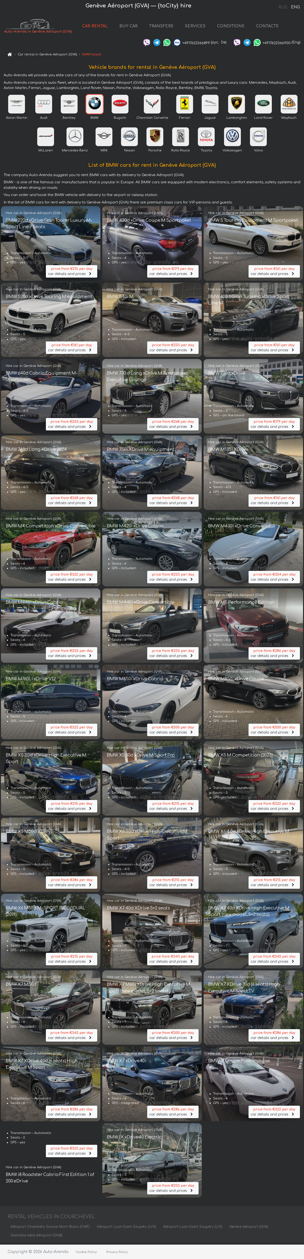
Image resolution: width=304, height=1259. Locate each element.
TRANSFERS (161, 27)
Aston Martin (16, 119)
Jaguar (210, 119)
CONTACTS (267, 27)
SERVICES (195, 27)
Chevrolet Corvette (152, 119)
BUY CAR (129, 27)
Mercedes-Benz (75, 152)
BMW (94, 119)
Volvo (258, 152)
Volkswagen (232, 152)
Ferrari (184, 119)
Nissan (129, 152)
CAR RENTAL (95, 27)
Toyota (206, 152)
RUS (283, 7)
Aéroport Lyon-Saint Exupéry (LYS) (126, 1228)
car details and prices (71, 272)
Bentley (69, 119)
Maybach (289, 119)
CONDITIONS (231, 27)
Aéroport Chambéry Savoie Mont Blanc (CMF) (50, 1228)
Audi (43, 119)
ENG (295, 7)
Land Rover (263, 119)
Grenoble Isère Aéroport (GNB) (36, 1237)
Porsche (155, 152)
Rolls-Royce (180, 152)
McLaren (45, 152)
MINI (104, 152)
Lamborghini (236, 119)
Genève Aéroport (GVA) (248, 1228)
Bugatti (120, 119)
